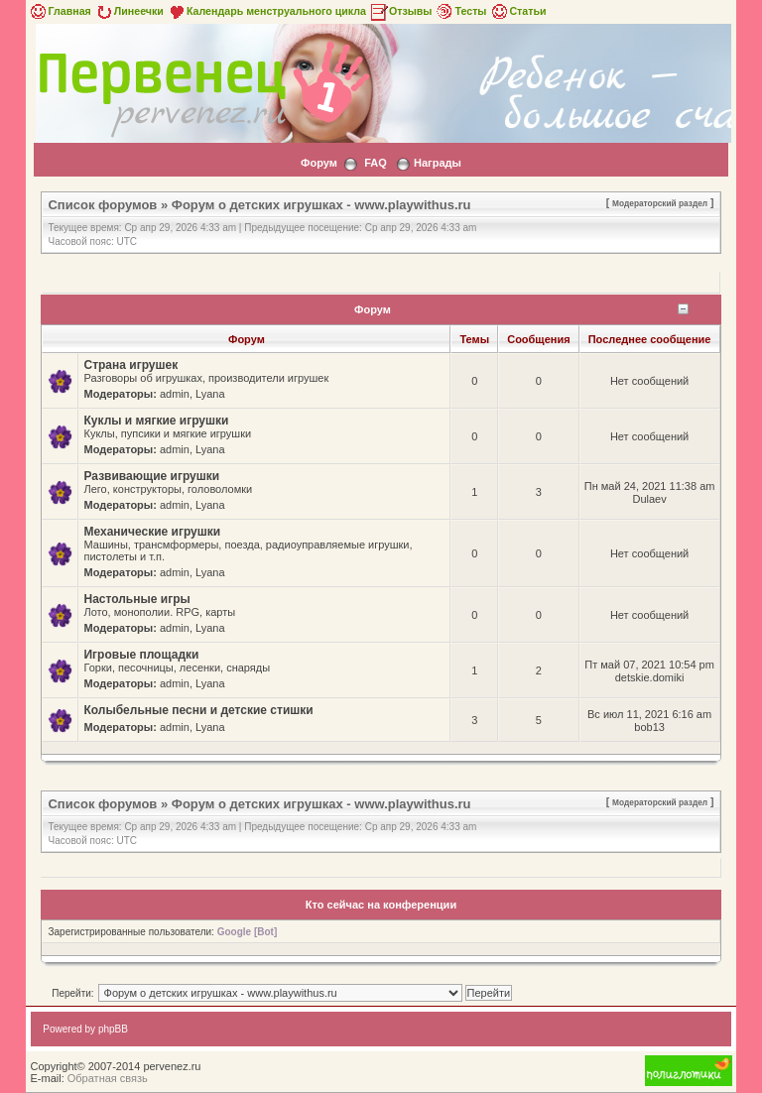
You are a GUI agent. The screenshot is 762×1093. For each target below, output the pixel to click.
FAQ (375, 163)
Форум (319, 163)
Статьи (517, 11)
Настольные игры (136, 599)
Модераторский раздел (659, 203)
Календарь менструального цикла (266, 11)
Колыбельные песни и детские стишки (198, 710)
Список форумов (102, 204)
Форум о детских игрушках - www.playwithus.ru (321, 204)
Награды (437, 163)
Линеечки (129, 11)
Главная (59, 11)
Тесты (460, 11)
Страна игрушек (130, 365)
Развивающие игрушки (151, 476)
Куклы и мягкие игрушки (155, 420)
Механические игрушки (151, 532)
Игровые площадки (140, 655)
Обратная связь (107, 1078)
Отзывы (401, 11)
